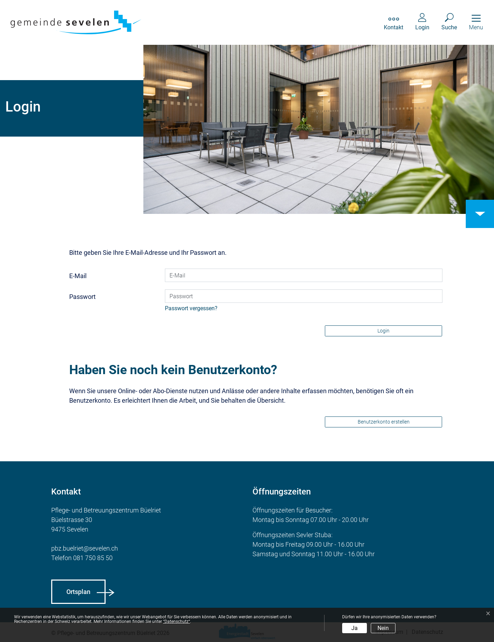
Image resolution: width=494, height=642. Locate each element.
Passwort (82, 296)
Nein (383, 628)
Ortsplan (78, 591)
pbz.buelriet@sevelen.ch (84, 548)
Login (383, 331)
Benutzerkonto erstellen (384, 422)
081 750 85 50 (93, 558)
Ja (354, 628)
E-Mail (78, 276)
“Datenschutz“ (176, 621)
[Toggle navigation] (476, 22)
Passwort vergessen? (191, 308)
